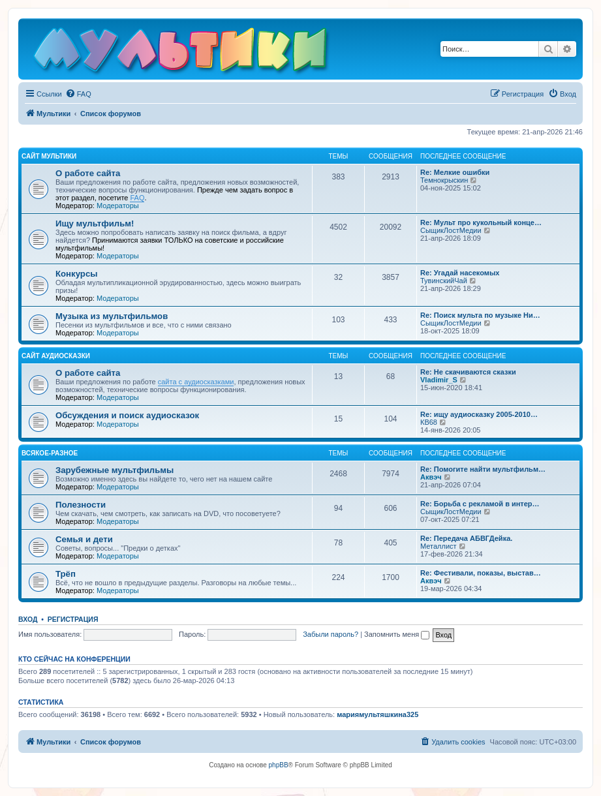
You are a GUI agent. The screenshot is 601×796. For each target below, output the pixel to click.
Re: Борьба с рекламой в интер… (480, 504)
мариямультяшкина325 (377, 714)
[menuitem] (78, 94)
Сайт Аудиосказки (56, 356)
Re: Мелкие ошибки (454, 172)
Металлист (438, 546)
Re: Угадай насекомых (459, 273)
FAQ (137, 198)
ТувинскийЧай (443, 280)
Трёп (65, 574)
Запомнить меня (396, 634)
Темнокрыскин (444, 180)
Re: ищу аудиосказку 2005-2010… (479, 414)
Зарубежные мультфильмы (114, 470)
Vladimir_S (438, 380)
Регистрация (73, 619)
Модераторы (118, 205)
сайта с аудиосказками (196, 382)
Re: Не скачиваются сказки (468, 372)
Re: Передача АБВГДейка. (466, 538)
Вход (27, 619)
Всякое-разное (50, 453)
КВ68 (428, 422)
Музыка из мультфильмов (111, 316)
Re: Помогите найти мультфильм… (483, 469)
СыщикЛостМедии (451, 230)
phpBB (278, 765)
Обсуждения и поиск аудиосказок (127, 415)
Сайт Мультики (49, 156)
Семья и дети (84, 539)
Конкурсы (76, 274)
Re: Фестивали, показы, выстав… (480, 573)
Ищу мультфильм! (94, 223)
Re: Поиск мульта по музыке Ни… (480, 315)
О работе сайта (87, 173)
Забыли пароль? (330, 634)
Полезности (80, 505)
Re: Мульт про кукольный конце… (481, 222)
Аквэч (431, 477)
